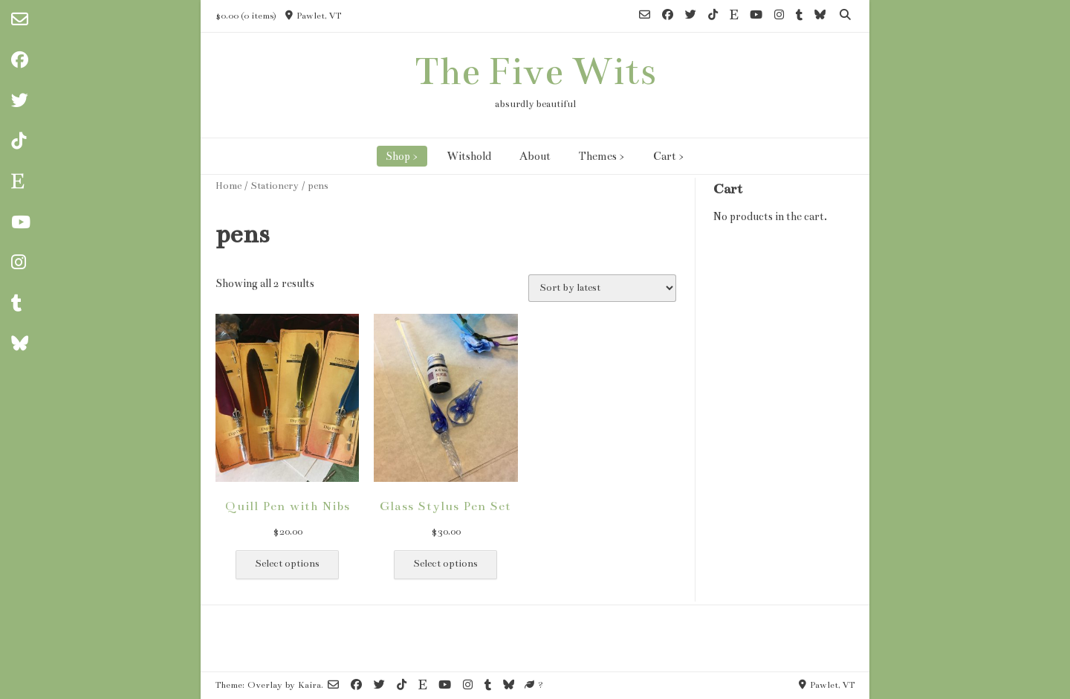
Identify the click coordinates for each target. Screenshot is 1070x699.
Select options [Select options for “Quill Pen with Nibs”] (287, 564)
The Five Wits (535, 71)
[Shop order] (602, 288)
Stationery (274, 185)
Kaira (309, 685)
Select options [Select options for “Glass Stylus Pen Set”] (445, 564)
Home (228, 185)
